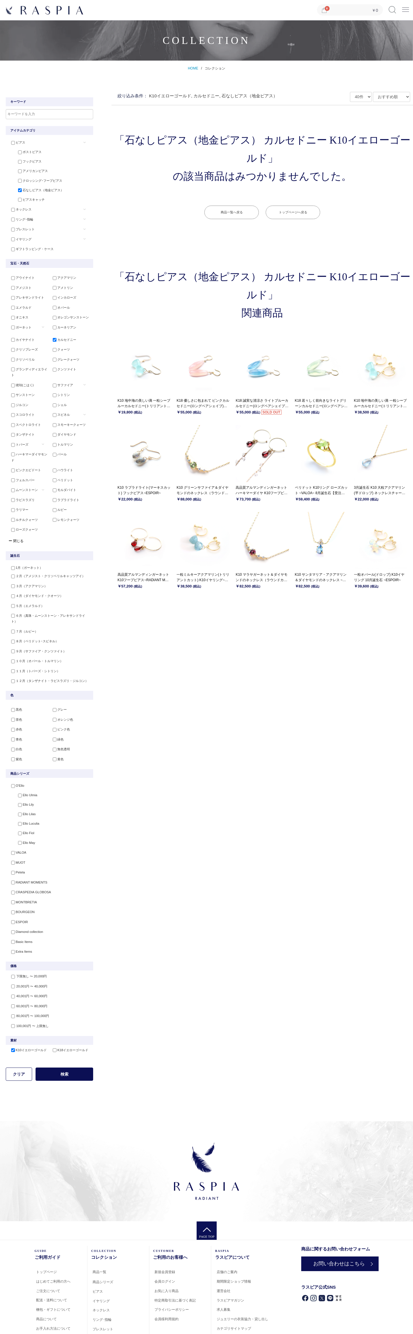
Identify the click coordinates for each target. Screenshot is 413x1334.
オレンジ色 (60, 683)
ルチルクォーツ (22, 494)
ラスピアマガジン (230, 1253)
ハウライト (60, 447)
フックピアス (25, 161)
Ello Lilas (21, 775)
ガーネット (19, 322)
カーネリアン (62, 322)
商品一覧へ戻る (232, 212)
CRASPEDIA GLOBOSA (28, 850)
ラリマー (17, 485)
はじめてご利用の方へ (53, 1234)
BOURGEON (20, 869)
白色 (14, 711)
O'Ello (15, 747)
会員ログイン (164, 1234)
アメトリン (60, 285)
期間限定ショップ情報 (234, 1234)
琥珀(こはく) (20, 373)
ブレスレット (20, 227)
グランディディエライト (28, 363)
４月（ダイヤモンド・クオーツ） (34, 570)
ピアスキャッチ (26, 199)
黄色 (55, 721)
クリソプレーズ (22, 345)
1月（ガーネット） (24, 542)
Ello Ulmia (22, 757)
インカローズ (62, 294)
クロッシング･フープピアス (35, 180)
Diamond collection (24, 888)
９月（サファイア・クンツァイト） (36, 616)
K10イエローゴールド (26, 1003)
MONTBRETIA (21, 859)
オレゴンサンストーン (68, 313)
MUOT (15, 822)
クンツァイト (62, 363)
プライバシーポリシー (171, 1262)
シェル (57, 391)
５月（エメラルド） (25, 579)
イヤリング (19, 236)
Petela (15, 832)
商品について (46, 1272)
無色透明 (59, 711)
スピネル (59, 401)
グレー (57, 674)
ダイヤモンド (62, 419)
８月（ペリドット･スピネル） (32, 607)
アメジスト (19, 285)
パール (57, 438)
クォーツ (59, 345)
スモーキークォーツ (66, 410)
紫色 (14, 721)
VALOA (16, 813)
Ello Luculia (23, 785)
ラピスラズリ (20, 475)
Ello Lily (21, 766)
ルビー (57, 485)
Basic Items (19, 897)
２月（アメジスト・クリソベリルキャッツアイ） (46, 551)
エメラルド (19, 303)
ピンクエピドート (23, 447)
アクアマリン (62, 275)
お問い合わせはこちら (338, 1216)
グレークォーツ (63, 354)
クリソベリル (20, 354)
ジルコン (17, 391)
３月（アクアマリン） (27, 560)
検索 (64, 1026)
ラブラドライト (63, 475)
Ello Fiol (21, 794)
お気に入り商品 (166, 1244)
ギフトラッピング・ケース (30, 245)
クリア (19, 1026)
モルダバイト (62, 466)
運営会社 (223, 1244)
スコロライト (20, 401)
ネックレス (19, 208)
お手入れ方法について (53, 1281)
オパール (59, 303)
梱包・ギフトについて (53, 1262)
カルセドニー (62, 335)
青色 (14, 702)
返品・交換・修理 (50, 1291)
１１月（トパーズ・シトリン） (33, 635)
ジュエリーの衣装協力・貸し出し (242, 1272)
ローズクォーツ (22, 503)
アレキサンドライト (25, 294)
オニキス (17, 313)
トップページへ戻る (293, 212)
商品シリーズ (103, 1235)
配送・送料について (51, 1253)
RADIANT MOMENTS (26, 841)
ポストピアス (25, 152)
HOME (193, 68)
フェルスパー (20, 457)
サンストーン (20, 382)
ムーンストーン (22, 466)
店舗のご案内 (227, 1225)
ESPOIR (17, 878)
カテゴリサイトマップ (234, 1281)
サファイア (60, 373)
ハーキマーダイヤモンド (28, 438)
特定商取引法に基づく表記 (175, 1253)
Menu (405, 7)
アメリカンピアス (28, 171)
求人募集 (223, 1262)
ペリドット (60, 457)
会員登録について (50, 1300)
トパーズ (17, 429)
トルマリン (60, 429)
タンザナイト (20, 419)
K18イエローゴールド (68, 1003)
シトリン (59, 382)
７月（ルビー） (22, 598)
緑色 (55, 702)
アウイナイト (20, 275)
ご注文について (48, 1244)
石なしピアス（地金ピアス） (36, 189)
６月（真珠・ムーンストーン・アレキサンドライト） (49, 588)
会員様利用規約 (166, 1272)
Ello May (21, 803)
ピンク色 (59, 693)
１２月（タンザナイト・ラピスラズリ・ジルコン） (47, 644)
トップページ (46, 1225)
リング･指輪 (20, 218)
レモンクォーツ (63, 494)
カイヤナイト (20, 335)
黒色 (14, 674)
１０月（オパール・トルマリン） (34, 626)
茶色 (14, 683)
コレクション (215, 68)
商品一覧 (99, 1225)
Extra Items (19, 906)
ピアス (16, 143)
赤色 (14, 693)
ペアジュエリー (105, 1291)
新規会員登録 (164, 1225)
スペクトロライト (23, 410)
